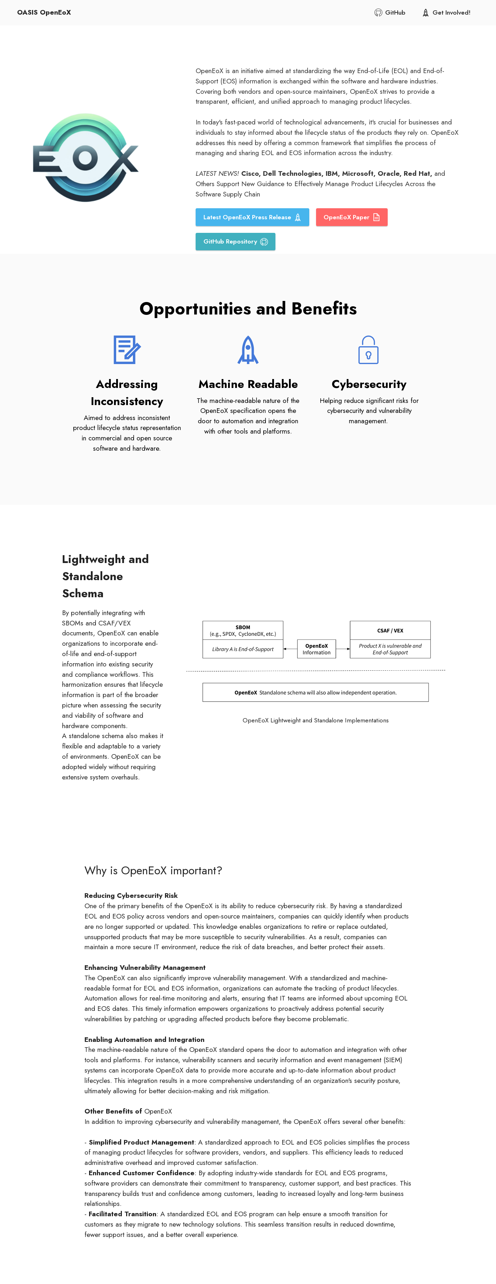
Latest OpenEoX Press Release (252, 217)
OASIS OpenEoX (44, 12)
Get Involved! (446, 12)
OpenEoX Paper (352, 217)
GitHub (389, 12)
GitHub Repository (235, 241)
